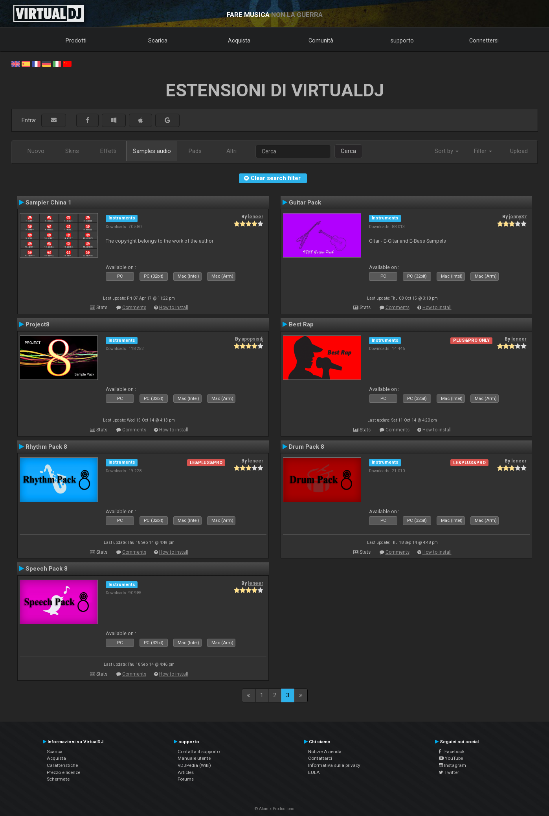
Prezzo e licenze (63, 772)
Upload (519, 151)
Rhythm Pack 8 (46, 446)
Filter (483, 151)
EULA (314, 772)
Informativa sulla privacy (334, 765)
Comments (134, 307)
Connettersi (484, 40)
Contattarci (320, 758)
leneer (255, 216)
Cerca (348, 151)
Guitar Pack (305, 202)
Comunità (320, 40)
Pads (195, 151)
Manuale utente (194, 758)
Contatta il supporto (199, 751)
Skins (72, 151)
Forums (186, 779)
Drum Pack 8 (306, 446)
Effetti (108, 151)
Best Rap (301, 324)
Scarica (157, 40)
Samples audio (152, 151)
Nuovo (36, 151)
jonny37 (518, 216)
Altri (231, 151)
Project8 (38, 324)
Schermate (58, 779)
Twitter (449, 772)
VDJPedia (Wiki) (194, 765)
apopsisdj (252, 339)
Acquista (239, 40)
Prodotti (76, 40)
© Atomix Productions (274, 808)
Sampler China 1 (49, 202)
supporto (402, 40)
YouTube (451, 758)
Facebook (452, 751)
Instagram (452, 765)
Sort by (447, 151)
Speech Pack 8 (47, 568)
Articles (186, 772)
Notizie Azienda (325, 751)
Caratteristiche (62, 765)
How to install (173, 307)
